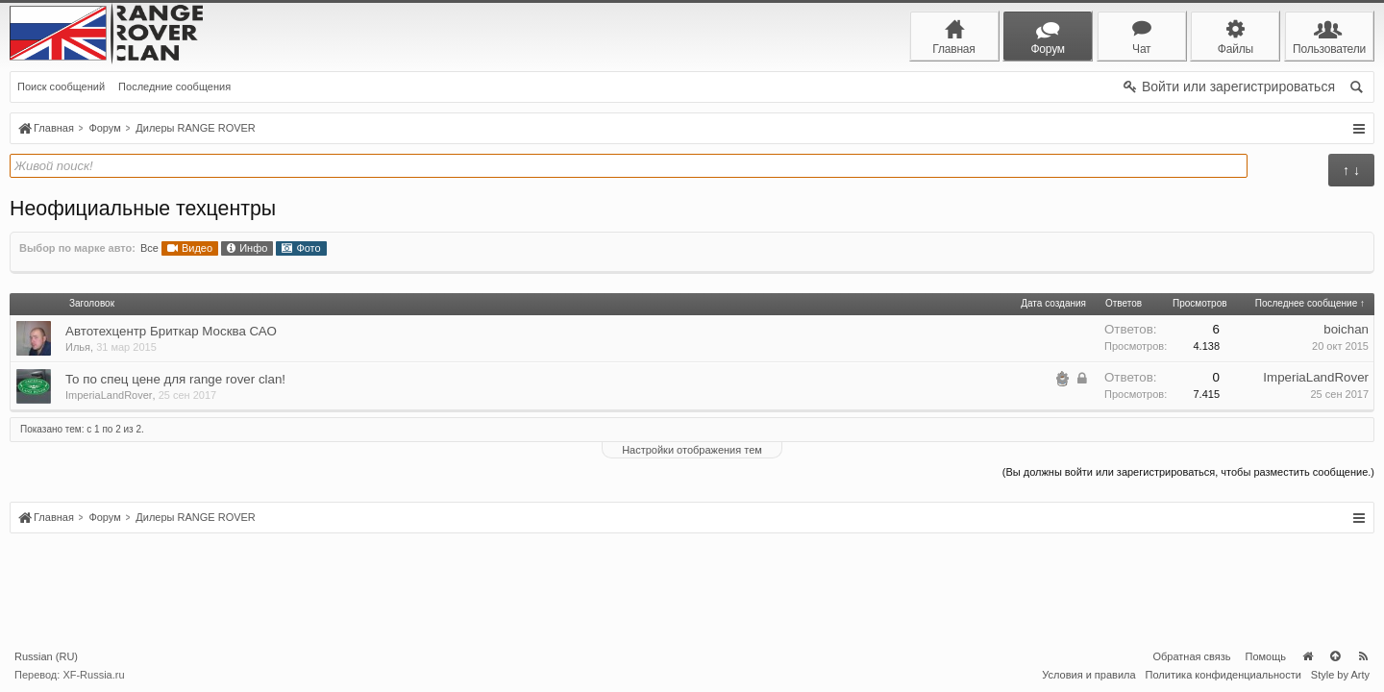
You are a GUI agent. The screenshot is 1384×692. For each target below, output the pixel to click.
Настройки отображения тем (692, 450)
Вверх (1335, 656)
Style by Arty (1340, 674)
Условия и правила (1088, 674)
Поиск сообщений (61, 86)
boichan (1346, 329)
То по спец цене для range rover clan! (175, 379)
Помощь (1266, 656)
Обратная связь (1191, 656)
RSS (1363, 656)
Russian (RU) (46, 656)
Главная (1307, 656)
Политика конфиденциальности (1223, 674)
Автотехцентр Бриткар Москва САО (171, 331)
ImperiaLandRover (109, 395)
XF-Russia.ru (93, 674)
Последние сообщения (174, 86)
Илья (77, 347)
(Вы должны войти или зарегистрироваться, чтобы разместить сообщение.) (1188, 472)
